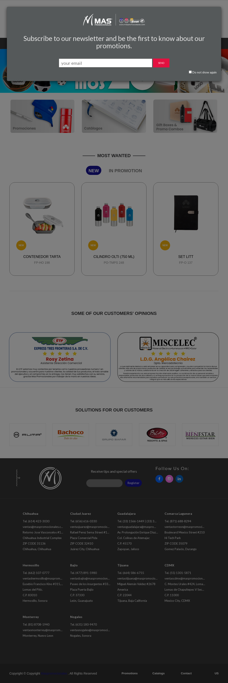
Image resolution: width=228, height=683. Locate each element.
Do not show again (203, 72)
